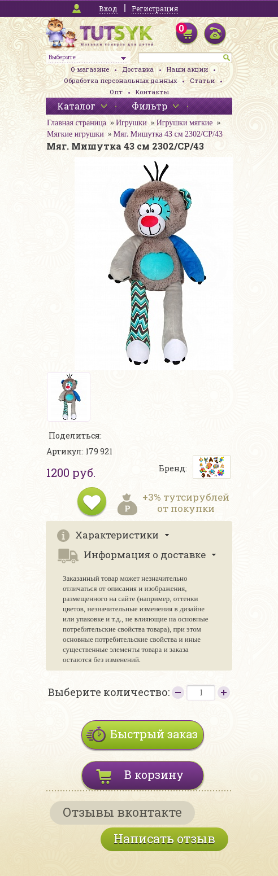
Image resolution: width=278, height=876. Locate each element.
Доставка (138, 69)
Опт (116, 91)
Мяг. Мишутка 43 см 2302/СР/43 (168, 134)
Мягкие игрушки (75, 134)
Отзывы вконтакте (122, 812)
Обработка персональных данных (120, 80)
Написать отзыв (164, 838)
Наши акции (187, 69)
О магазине (90, 69)
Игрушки (131, 123)
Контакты (152, 91)
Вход (108, 8)
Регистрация (155, 8)
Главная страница (76, 123)
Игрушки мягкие (185, 123)
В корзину (154, 774)
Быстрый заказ (154, 733)
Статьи (202, 80)
